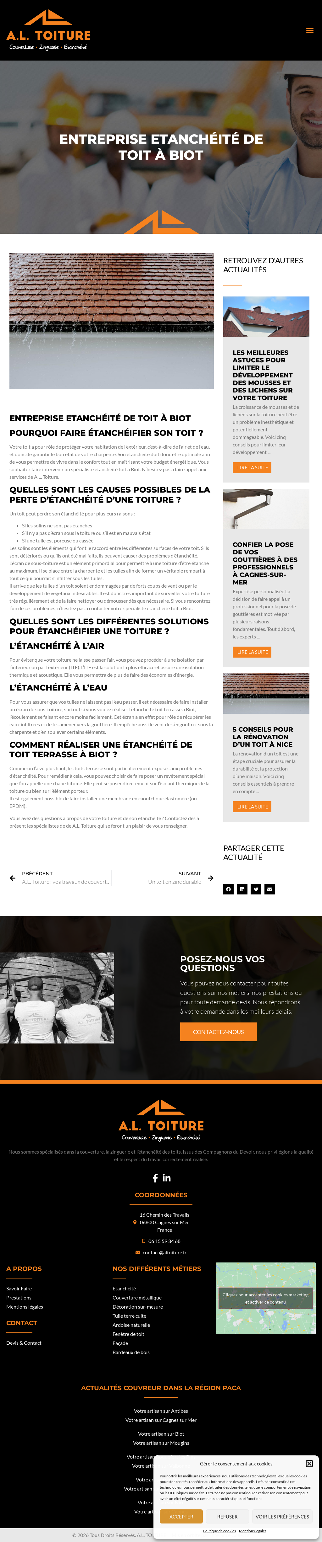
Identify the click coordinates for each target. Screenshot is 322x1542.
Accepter (181, 1516)
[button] (309, 1463)
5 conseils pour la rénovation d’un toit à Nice (263, 737)
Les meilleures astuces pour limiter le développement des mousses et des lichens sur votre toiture (263, 375)
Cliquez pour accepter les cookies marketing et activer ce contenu (265, 1298)
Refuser (227, 1516)
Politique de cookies (219, 1531)
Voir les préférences (282, 1516)
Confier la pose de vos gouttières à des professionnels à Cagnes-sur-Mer (265, 563)
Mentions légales (252, 1531)
